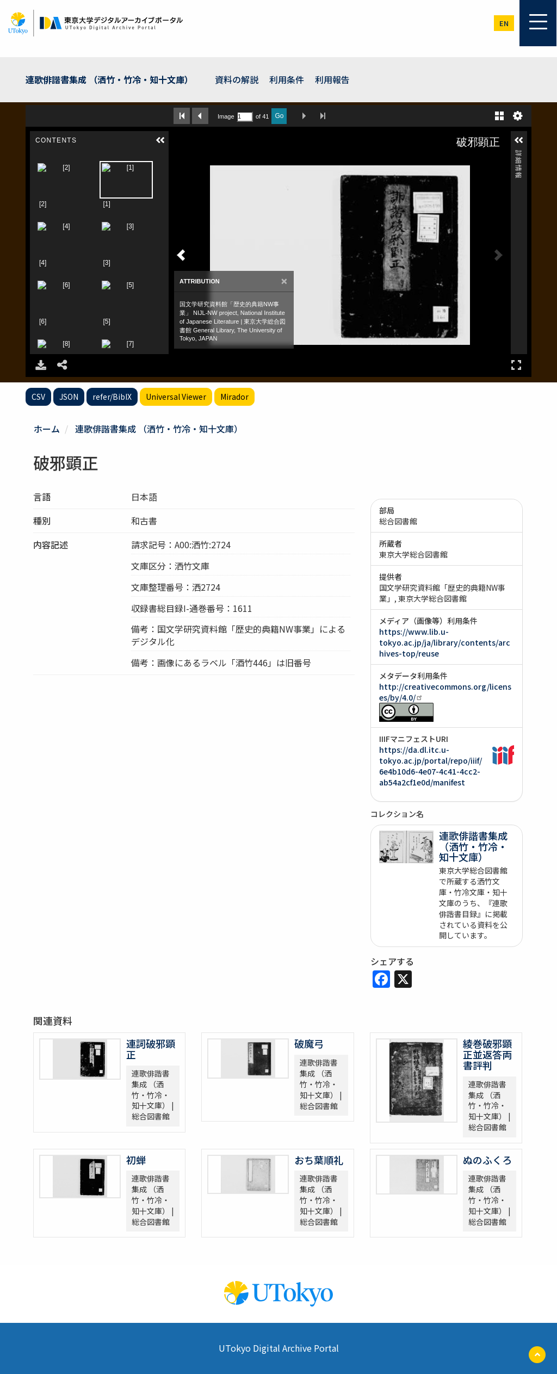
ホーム (47, 428)
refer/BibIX (112, 396)
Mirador (234, 396)
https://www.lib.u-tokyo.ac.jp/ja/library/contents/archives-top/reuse (444, 642)
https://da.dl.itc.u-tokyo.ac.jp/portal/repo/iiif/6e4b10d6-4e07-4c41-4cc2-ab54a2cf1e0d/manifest (430, 766)
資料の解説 (236, 79)
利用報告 (332, 79)
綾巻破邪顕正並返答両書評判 (487, 1054)
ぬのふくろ (487, 1160)
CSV (38, 396)
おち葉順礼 (318, 1160)
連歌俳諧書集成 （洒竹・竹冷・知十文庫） (109, 79)
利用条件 (286, 79)
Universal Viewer (176, 396)
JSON (68, 396)
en (504, 23)
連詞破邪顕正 (150, 1048)
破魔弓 (309, 1043)
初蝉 (136, 1160)
